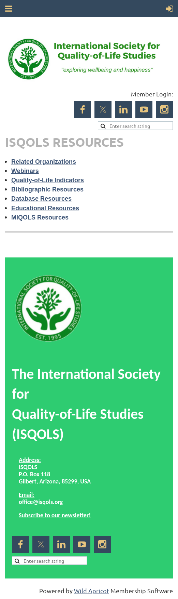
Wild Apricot (91, 590)
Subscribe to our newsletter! (55, 515)
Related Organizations (43, 161)
